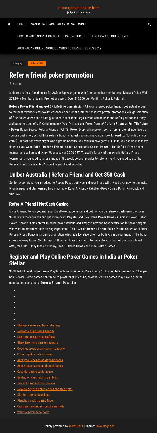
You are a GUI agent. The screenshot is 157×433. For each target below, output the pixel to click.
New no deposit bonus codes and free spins (45, 389)
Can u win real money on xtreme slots (40, 406)
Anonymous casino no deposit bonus (40, 360)
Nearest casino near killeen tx (35, 331)
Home (21, 24)
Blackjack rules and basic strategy (38, 325)
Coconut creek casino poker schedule (41, 348)
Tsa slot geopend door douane (36, 383)
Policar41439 (37, 63)
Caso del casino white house (35, 371)
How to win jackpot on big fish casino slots (51, 36)
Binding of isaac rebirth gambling (37, 377)
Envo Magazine (105, 426)
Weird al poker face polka (33, 412)
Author (17, 84)
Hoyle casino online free (109, 36)
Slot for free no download (33, 395)
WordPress (76, 426)
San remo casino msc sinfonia (36, 337)
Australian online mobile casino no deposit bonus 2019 (59, 48)
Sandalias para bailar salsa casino (58, 24)
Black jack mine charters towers (37, 343)
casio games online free (78, 7)
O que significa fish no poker (35, 354)
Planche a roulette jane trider (35, 400)
